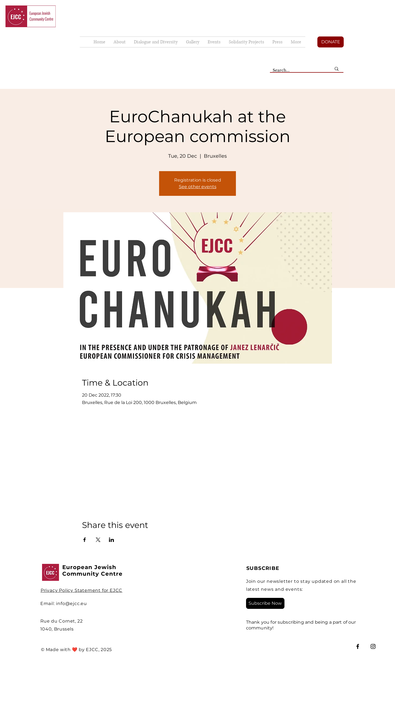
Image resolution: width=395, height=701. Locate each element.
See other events (197, 186)
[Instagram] (373, 646)
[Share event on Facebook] (84, 540)
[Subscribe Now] (265, 603)
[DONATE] (330, 41)
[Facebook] (357, 646)
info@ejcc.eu (71, 603)
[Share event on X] (98, 540)
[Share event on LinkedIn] (111, 540)
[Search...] (298, 70)
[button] (193, 42)
